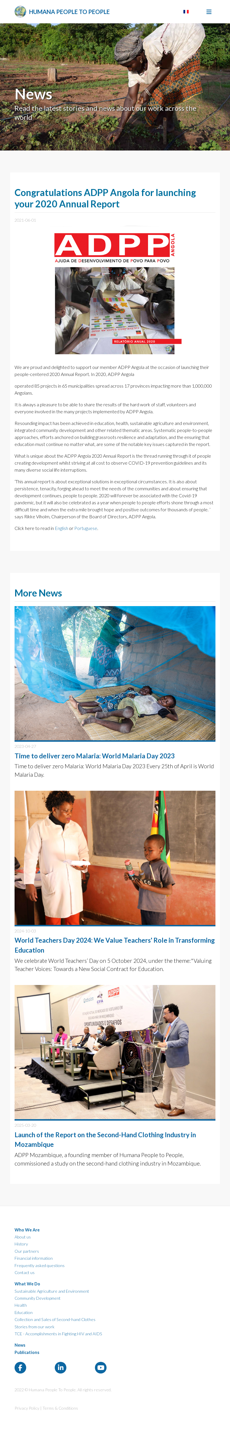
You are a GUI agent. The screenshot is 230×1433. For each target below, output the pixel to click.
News (20, 1345)
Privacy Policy (27, 1408)
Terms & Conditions (60, 1408)
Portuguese (85, 528)
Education (24, 1312)
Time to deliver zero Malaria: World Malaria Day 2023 (95, 756)
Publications (27, 1352)
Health (21, 1305)
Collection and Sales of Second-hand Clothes (55, 1319)
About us (23, 1236)
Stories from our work (34, 1326)
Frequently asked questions (40, 1265)
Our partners (27, 1251)
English (61, 528)
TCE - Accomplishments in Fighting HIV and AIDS (58, 1333)
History (21, 1243)
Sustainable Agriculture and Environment (52, 1291)
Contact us (25, 1272)
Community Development (38, 1298)
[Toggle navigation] (209, 11)
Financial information (34, 1258)
